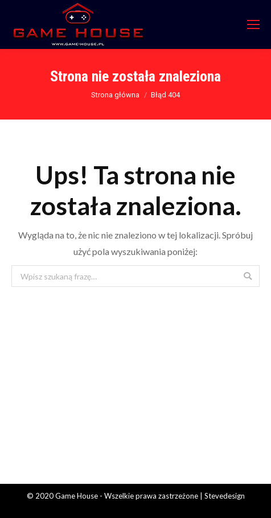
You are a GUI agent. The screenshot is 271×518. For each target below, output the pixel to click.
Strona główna (115, 95)
